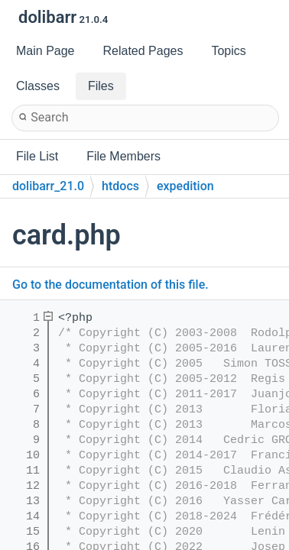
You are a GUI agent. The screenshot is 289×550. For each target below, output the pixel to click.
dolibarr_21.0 (48, 186)
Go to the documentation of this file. (110, 284)
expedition (185, 186)
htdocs (120, 186)
